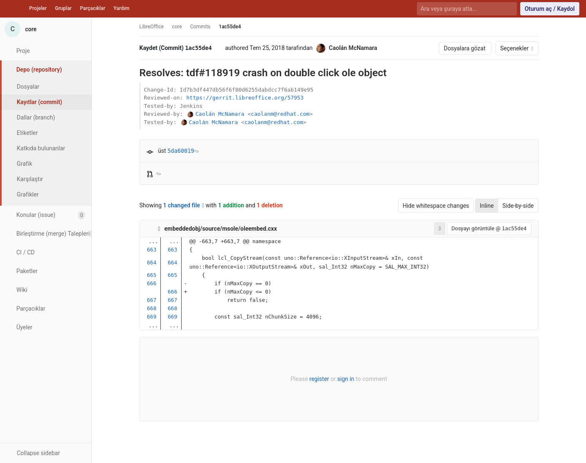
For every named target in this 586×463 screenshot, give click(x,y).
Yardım (122, 8)
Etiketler (27, 132)
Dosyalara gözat (465, 48)
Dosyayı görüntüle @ (489, 228)
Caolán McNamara (219, 114)
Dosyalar (28, 86)
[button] (45, 453)
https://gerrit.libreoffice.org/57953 (245, 98)
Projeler (38, 8)
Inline (487, 205)
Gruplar (63, 8)
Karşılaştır (30, 179)
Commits (200, 27)
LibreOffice (152, 27)
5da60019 (180, 151)
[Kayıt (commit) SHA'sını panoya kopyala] (218, 48)
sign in (345, 379)
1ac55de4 (230, 27)
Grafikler (28, 194)
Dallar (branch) (36, 117)
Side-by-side (518, 205)
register (319, 379)
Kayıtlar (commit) (39, 102)
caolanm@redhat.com (280, 114)
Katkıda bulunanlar (41, 148)
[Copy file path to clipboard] (284, 228)
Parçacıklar (92, 8)
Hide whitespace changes (436, 205)
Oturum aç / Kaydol (550, 8)
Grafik (24, 163)
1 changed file (183, 205)
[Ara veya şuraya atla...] (462, 9)
